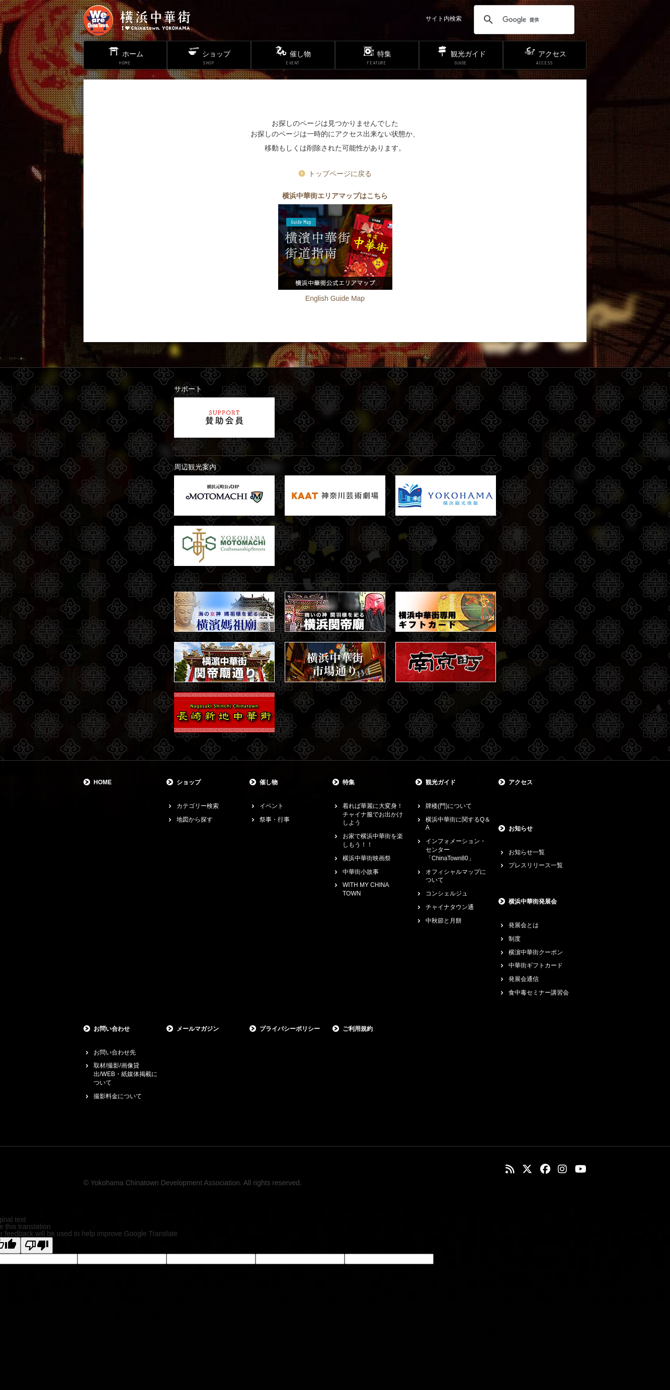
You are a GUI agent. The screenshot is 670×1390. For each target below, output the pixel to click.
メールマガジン (198, 1028)
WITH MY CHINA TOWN (366, 889)
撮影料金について (118, 1096)
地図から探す (195, 819)
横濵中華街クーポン (536, 952)
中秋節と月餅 (444, 920)
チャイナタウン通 (450, 907)
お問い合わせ (112, 1028)
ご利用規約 (358, 1028)
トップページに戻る (340, 174)
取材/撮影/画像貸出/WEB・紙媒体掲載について (125, 1074)
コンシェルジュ (447, 893)
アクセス (521, 782)
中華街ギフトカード (536, 965)
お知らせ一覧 (527, 852)
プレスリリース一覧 (536, 865)
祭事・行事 (275, 819)
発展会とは (524, 925)
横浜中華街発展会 (533, 901)
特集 (349, 782)
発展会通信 (524, 979)
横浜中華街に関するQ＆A (458, 824)
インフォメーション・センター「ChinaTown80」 (456, 850)
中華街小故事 (361, 871)
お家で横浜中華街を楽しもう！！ (373, 840)
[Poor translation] (37, 1245)
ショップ (189, 782)
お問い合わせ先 (115, 1052)
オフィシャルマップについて (456, 876)
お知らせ (521, 828)
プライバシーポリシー (290, 1028)
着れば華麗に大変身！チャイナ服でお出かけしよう (373, 814)
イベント (272, 805)
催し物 (269, 782)
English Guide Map (335, 298)
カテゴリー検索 (198, 805)
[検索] (523, 20)
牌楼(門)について (449, 805)
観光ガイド (441, 782)
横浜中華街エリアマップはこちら (335, 196)
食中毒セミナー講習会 (539, 992)
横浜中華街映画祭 (367, 858)
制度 (515, 938)
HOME (103, 782)
